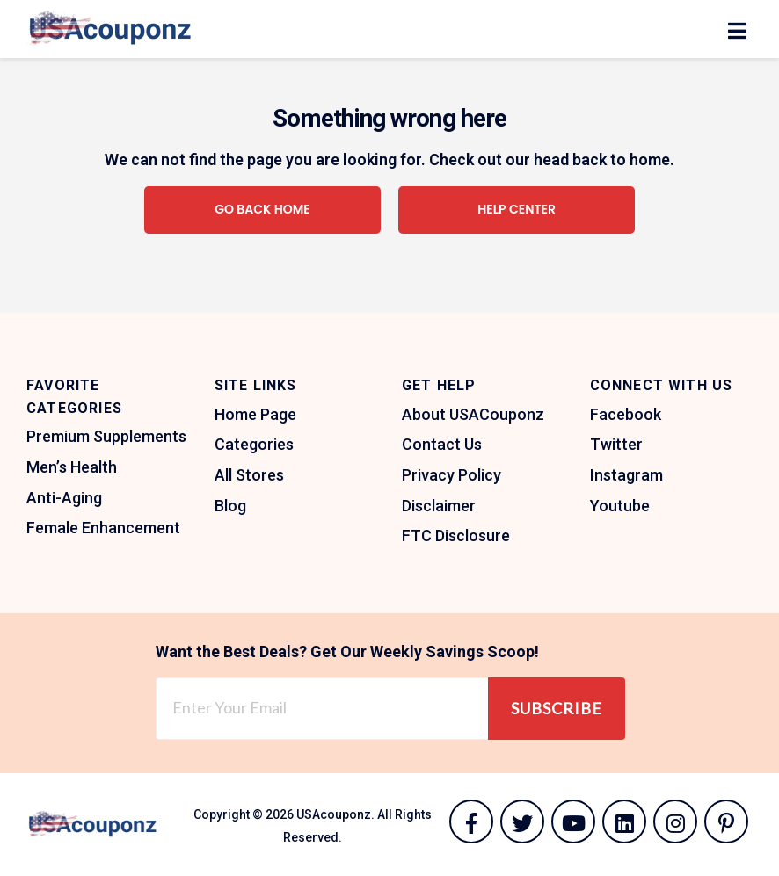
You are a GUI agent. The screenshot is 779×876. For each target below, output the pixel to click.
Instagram (626, 475)
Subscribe (556, 708)
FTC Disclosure (456, 535)
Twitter (616, 444)
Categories (254, 444)
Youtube (620, 505)
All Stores (249, 475)
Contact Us (442, 444)
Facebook (625, 414)
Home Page (255, 414)
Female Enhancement (103, 527)
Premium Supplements (106, 436)
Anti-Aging (64, 498)
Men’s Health (71, 467)
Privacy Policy (451, 475)
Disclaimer (439, 505)
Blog (230, 505)
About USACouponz (473, 414)
